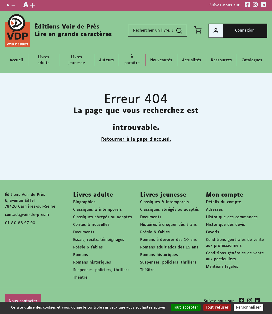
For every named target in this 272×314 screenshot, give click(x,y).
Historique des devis (225, 225)
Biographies (84, 202)
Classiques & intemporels (97, 210)
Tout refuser (217, 308)
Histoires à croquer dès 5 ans (168, 225)
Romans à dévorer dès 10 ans (168, 240)
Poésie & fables (88, 247)
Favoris (212, 232)
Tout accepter (185, 308)
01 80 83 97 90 (20, 223)
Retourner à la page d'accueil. (136, 139)
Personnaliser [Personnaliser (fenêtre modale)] (248, 308)
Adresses (214, 210)
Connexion (232, 30)
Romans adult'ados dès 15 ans (169, 247)
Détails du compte (223, 202)
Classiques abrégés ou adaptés (102, 217)
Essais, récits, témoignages (98, 240)
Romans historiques (92, 262)
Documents (84, 232)
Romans (80, 255)
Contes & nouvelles (91, 225)
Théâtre (80, 278)
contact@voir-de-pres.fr (27, 215)
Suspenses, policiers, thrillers (101, 270)
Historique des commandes (232, 217)
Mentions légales (222, 267)
